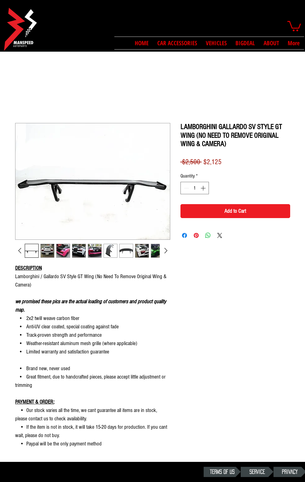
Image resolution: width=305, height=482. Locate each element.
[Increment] (203, 188)
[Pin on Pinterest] (196, 235)
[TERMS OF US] (222, 472)
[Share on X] (219, 235)
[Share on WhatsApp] (208, 235)
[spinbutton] (194, 188)
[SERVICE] (257, 472)
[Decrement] (185, 188)
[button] (294, 25)
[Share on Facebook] (184, 235)
